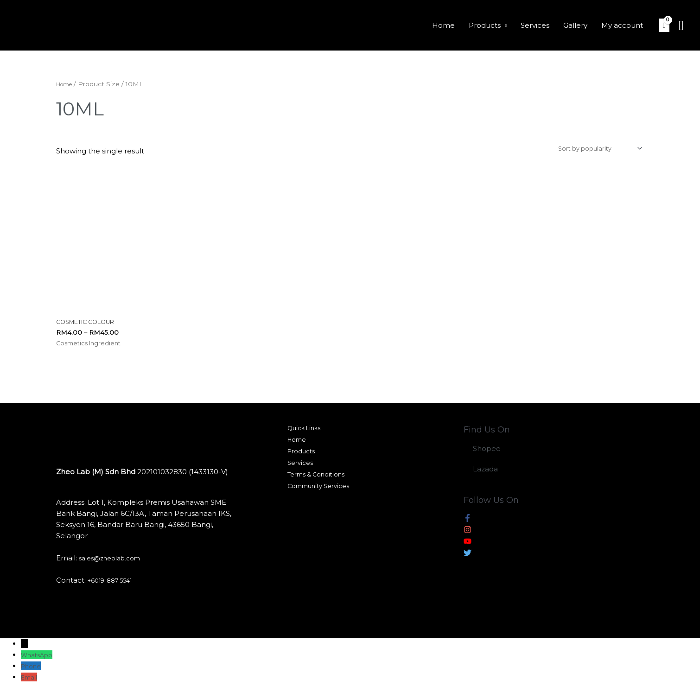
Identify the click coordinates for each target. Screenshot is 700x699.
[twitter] (467, 559)
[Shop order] (590, 149)
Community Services (319, 501)
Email (30, 682)
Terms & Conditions (316, 488)
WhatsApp (40, 660)
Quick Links (303, 434)
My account (622, 25)
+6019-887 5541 (115, 585)
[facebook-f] (467, 525)
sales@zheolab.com (114, 563)
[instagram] (467, 536)
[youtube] (467, 548)
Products (485, 25)
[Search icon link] (681, 25)
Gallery (575, 25)
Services (535, 25)
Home (443, 25)
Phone (33, 671)
